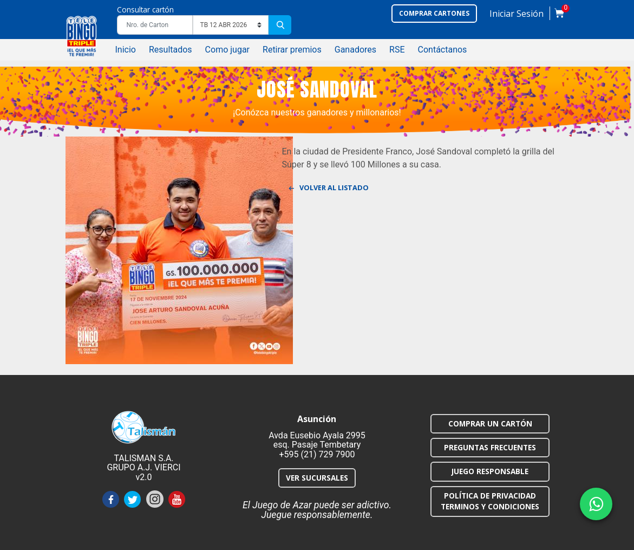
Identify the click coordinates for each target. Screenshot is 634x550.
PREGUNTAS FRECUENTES (490, 447)
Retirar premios (292, 49)
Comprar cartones (434, 13)
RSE (396, 49)
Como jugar (227, 49)
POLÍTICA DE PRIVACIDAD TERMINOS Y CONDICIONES (490, 501)
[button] (516, 16)
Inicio (125, 49)
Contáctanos (442, 49)
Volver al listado (332, 189)
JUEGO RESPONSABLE (490, 471)
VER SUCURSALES (317, 478)
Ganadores (355, 49)
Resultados (170, 49)
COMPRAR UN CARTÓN (490, 423)
